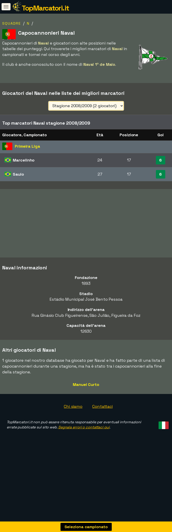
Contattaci (102, 426)
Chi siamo (73, 426)
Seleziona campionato (86, 526)
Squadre (11, 23)
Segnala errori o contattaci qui (84, 447)
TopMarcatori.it (45, 8)
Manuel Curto (86, 404)
